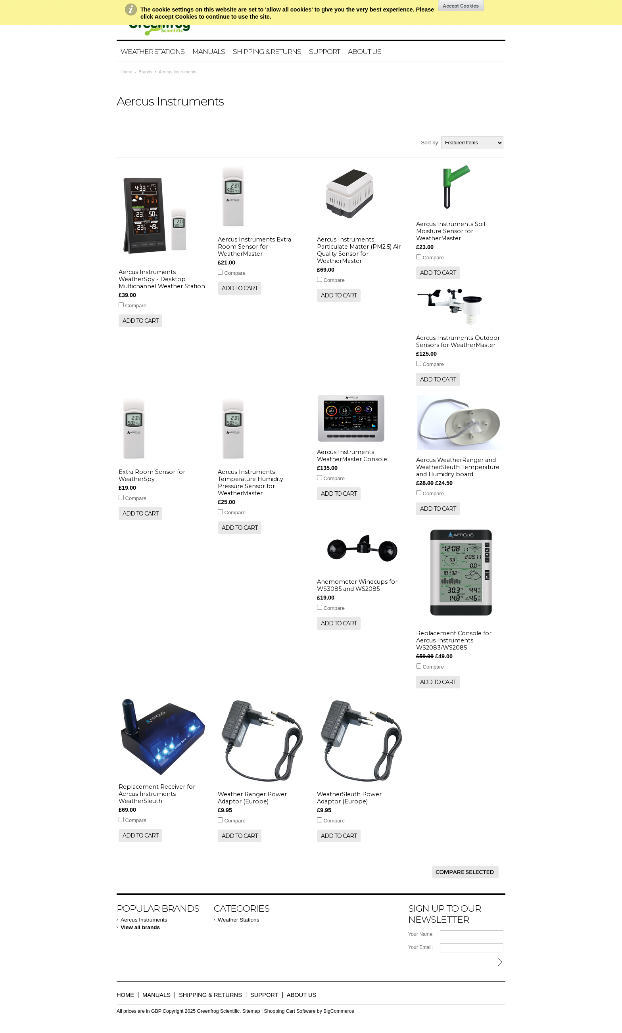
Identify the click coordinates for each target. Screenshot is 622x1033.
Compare (135, 306)
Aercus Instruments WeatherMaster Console (352, 455)
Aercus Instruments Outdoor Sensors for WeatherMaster (458, 341)
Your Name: (421, 934)
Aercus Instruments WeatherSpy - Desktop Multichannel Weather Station (162, 279)
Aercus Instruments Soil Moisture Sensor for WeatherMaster (450, 231)
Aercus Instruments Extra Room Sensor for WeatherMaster (254, 246)
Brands (145, 71)
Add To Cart (140, 320)
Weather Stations (152, 51)
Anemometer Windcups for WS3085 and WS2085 (357, 585)
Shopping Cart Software (290, 1011)
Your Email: (420, 947)
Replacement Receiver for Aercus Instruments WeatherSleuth (157, 794)
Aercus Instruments (144, 920)
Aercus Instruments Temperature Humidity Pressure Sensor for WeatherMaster (250, 482)
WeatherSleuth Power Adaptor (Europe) (349, 798)
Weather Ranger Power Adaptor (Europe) (252, 798)
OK (461, 5)
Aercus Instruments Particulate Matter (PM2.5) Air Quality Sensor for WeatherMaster (359, 250)
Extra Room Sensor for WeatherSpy (152, 475)
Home (126, 71)
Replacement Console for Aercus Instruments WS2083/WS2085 (453, 640)
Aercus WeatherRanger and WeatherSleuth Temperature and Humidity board (457, 467)
